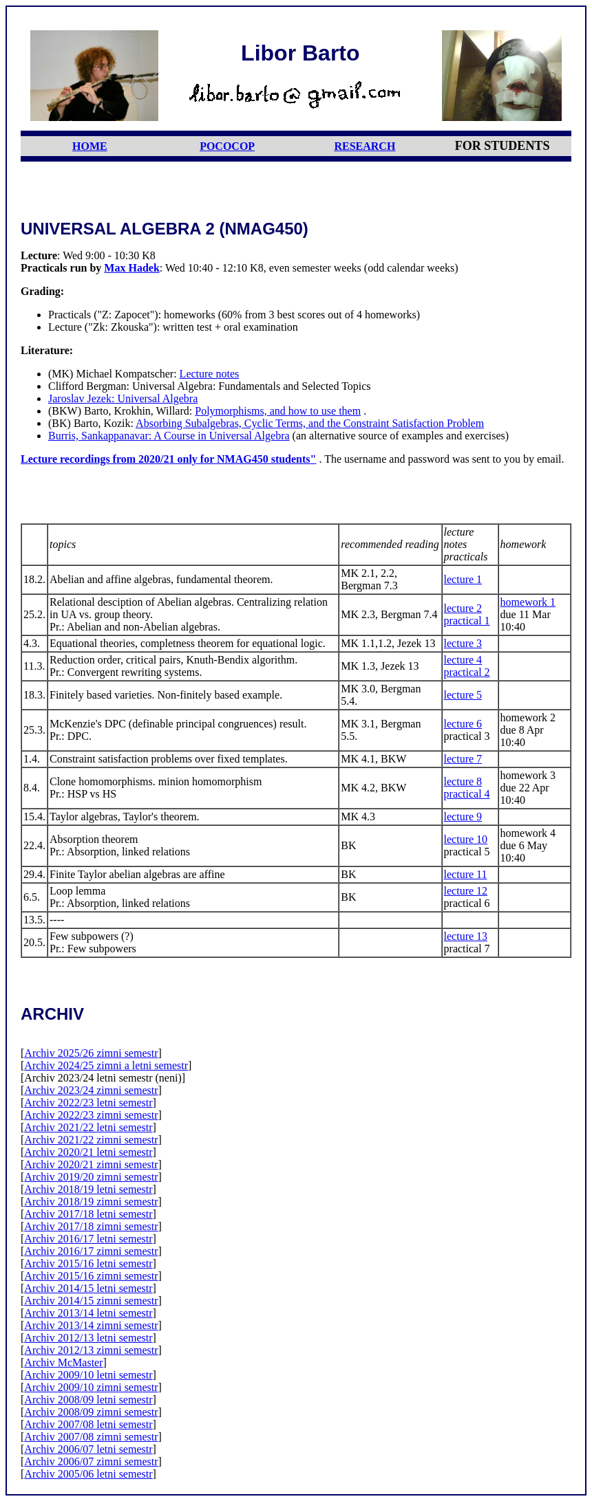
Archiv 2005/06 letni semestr (88, 1474)
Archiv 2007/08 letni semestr (88, 1424)
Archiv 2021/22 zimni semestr (91, 1140)
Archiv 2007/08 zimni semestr (91, 1437)
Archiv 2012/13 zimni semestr (91, 1350)
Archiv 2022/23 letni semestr (88, 1102)
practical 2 (467, 672)
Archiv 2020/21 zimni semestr (91, 1164)
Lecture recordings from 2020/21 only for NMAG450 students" (168, 459)
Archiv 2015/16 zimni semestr (91, 1276)
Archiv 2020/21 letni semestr (88, 1152)
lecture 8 (463, 781)
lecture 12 (466, 891)
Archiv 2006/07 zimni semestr (91, 1461)
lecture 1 (463, 579)
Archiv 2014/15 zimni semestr (91, 1300)
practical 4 (467, 794)
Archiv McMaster (63, 1362)
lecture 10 (466, 839)
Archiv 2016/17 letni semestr (88, 1239)
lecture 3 (463, 643)
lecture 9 (463, 816)
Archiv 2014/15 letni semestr (88, 1288)
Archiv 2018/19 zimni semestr (91, 1201)
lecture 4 (463, 660)
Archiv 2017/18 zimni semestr (91, 1226)
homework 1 (528, 602)
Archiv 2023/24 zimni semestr (91, 1090)
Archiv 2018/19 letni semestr (88, 1189)
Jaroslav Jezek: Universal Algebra (123, 398)
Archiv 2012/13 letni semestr (88, 1338)
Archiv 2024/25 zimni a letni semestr (106, 1065)
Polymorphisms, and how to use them (278, 411)
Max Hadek (131, 268)
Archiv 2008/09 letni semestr (88, 1399)
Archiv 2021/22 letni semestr (88, 1127)
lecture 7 (463, 759)
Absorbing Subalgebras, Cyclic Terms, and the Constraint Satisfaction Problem (310, 423)
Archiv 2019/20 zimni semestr (91, 1177)
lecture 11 (465, 874)
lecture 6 (463, 724)
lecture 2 (463, 608)
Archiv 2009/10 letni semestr (88, 1375)
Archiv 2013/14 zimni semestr (91, 1325)
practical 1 (467, 620)
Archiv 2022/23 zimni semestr (91, 1115)
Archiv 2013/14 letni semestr (88, 1313)
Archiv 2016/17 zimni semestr (91, 1251)
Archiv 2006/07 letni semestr (88, 1449)
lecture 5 (463, 695)
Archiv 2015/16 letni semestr (88, 1263)
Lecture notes (210, 374)
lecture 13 (466, 936)
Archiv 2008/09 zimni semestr (91, 1412)
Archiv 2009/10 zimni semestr (91, 1387)
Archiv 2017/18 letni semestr (88, 1214)
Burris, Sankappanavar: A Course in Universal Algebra (169, 435)
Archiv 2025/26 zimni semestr (91, 1053)
